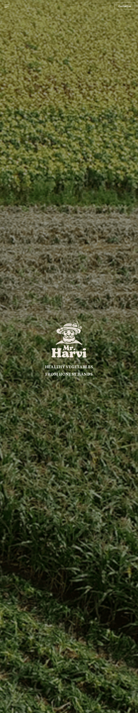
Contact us (124, 6)
